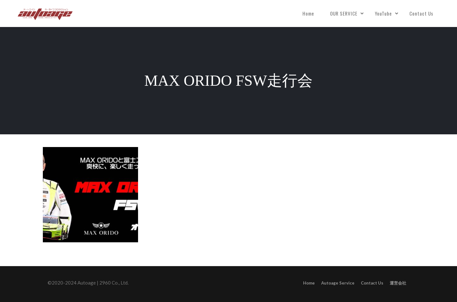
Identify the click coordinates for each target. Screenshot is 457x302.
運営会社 (398, 282)
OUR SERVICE (343, 13)
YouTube (383, 13)
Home (308, 13)
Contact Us (421, 13)
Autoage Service (337, 282)
